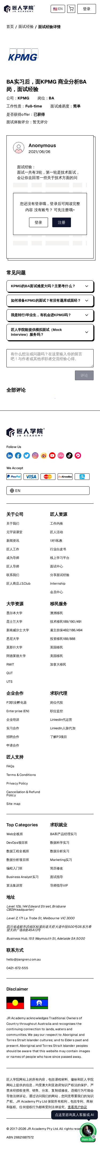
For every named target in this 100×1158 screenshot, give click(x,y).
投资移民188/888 (62, 641)
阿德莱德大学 (16, 658)
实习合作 (12, 730)
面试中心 (56, 568)
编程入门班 (14, 870)
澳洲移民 (56, 615)
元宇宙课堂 (14, 534)
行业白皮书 (58, 551)
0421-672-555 (17, 970)
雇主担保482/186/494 (66, 632)
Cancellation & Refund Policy (23, 796)
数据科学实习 (60, 845)
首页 (10, 26)
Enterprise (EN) (17, 713)
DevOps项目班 (17, 845)
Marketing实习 (61, 862)
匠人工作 (12, 551)
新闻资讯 (12, 543)
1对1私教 (56, 543)
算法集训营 (14, 888)
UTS (9, 684)
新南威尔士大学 (17, 632)
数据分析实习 (60, 853)
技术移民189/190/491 (66, 624)
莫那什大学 (14, 649)
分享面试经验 (60, 577)
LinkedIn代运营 (61, 722)
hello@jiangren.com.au (23, 961)
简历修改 (56, 870)
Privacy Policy (17, 785)
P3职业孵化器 (16, 705)
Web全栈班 (14, 836)
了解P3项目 (58, 739)
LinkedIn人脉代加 (62, 730)
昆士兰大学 (14, 624)
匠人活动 (56, 534)
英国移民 (56, 649)
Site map (13, 806)
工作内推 (56, 526)
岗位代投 (56, 705)
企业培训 (12, 722)
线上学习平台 (60, 560)
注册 (61, 222)
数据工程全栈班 (17, 853)
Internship (58, 586)
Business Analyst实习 (22, 879)
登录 (86, 8)
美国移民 (56, 658)
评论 (84, 378)
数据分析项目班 (17, 862)
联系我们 (12, 577)
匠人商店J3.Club (18, 586)
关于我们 (12, 526)
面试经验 (25, 26)
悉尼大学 (12, 641)
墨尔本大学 (14, 615)
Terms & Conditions (21, 777)
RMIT (10, 666)
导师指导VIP (59, 888)
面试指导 (56, 879)
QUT (9, 675)
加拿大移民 (58, 666)
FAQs (10, 768)
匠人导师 (12, 568)
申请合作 (12, 747)
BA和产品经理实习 (63, 836)
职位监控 (56, 713)
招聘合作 (12, 739)
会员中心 (56, 594)
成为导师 (12, 560)
